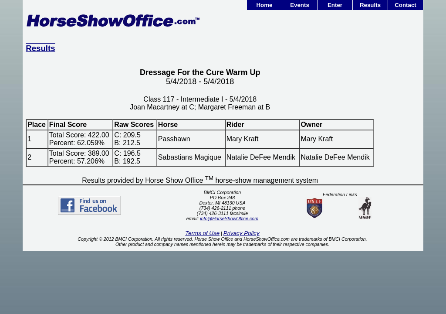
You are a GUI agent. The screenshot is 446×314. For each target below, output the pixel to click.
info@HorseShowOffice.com (229, 218)
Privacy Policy (241, 233)
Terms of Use (202, 233)
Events (299, 5)
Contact (405, 5)
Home (264, 5)
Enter (335, 5)
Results (370, 5)
